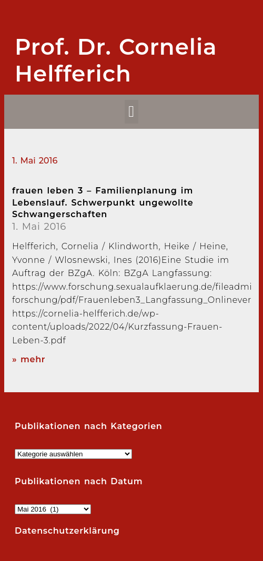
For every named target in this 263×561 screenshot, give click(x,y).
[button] (132, 112)
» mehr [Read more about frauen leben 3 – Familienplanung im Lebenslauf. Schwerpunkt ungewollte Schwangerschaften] (28, 359)
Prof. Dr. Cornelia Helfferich (116, 60)
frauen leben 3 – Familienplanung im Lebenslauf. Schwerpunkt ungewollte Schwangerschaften (103, 202)
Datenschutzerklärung (67, 531)
